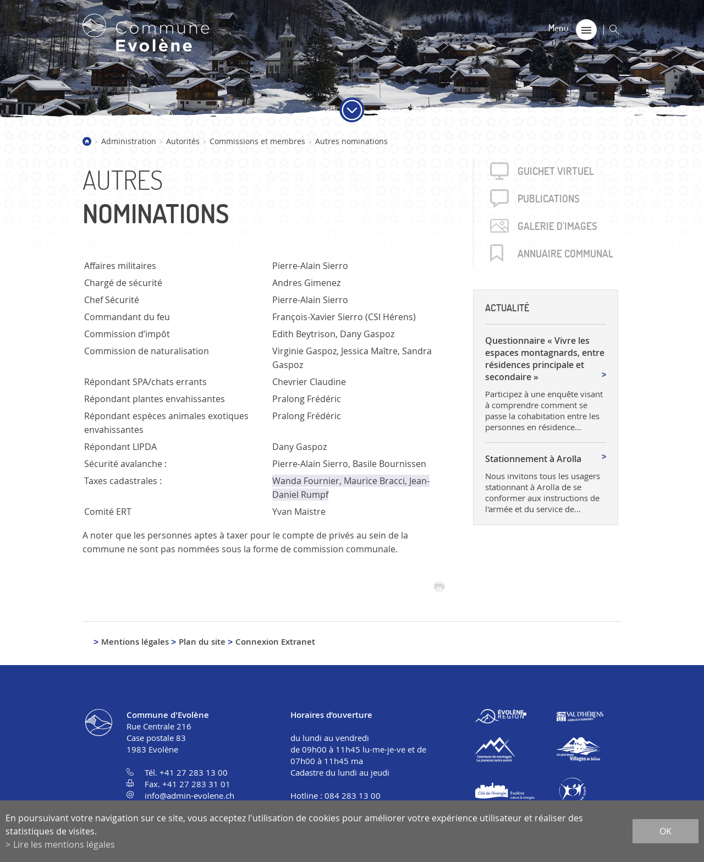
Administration (128, 141)
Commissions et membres (257, 141)
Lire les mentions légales (64, 844)
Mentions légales (135, 641)
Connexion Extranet (275, 641)
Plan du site (202, 641)
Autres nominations (351, 141)
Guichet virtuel (556, 171)
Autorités (183, 141)
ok (665, 831)
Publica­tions (549, 198)
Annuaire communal (565, 253)
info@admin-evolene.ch (189, 795)
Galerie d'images (557, 226)
